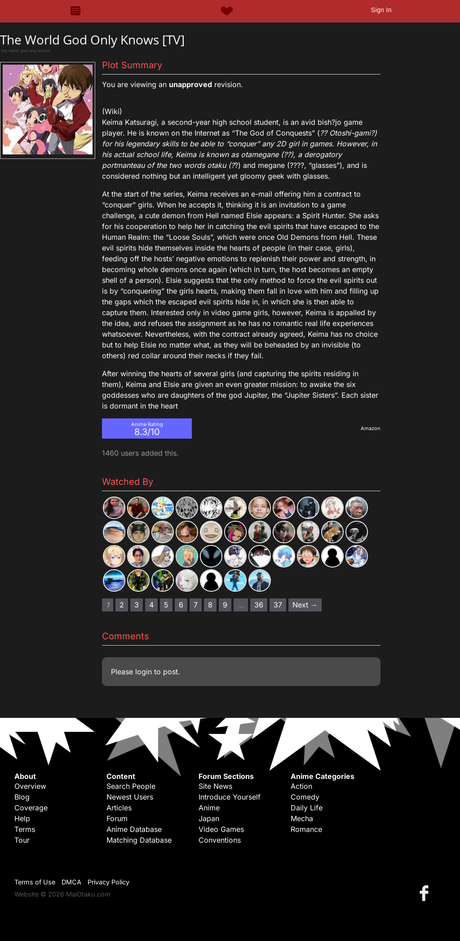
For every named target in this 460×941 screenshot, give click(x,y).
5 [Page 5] (166, 604)
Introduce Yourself (230, 796)
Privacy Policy (108, 882)
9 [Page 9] (225, 604)
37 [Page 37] (278, 604)
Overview (30, 786)
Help (22, 818)
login (143, 671)
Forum (117, 818)
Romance (306, 829)
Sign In (381, 9)
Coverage (31, 807)
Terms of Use (34, 882)
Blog (22, 796)
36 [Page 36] (258, 604)
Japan (209, 818)
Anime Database (134, 829)
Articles (119, 807)
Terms (24, 829)
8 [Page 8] (210, 604)
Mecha (302, 818)
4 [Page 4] (151, 604)
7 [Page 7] (196, 604)
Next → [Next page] (305, 604)
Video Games (221, 829)
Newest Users (129, 796)
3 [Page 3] (136, 604)
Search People (130, 786)
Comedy (305, 796)
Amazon (370, 428)
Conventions (220, 839)
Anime (209, 807)
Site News (215, 786)
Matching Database (139, 839)
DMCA (71, 882)
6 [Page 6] (181, 604)
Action (301, 786)
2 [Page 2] (121, 604)
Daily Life (307, 807)
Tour (22, 839)
